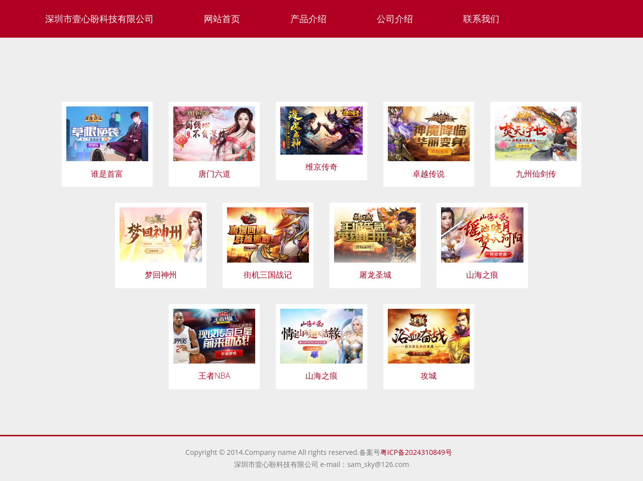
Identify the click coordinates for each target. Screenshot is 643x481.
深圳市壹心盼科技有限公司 (99, 19)
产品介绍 (308, 19)
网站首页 (222, 19)
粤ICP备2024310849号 (419, 452)
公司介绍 (395, 19)
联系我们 (481, 19)
